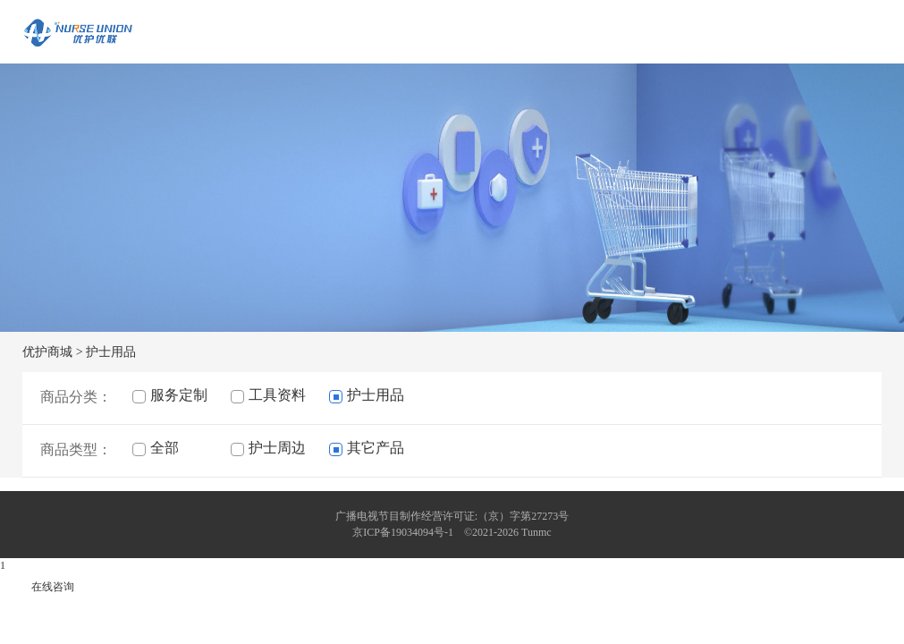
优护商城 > (52, 352)
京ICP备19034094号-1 (402, 532)
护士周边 (268, 447)
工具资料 (268, 394)
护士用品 (111, 352)
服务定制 (169, 394)
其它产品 (366, 447)
